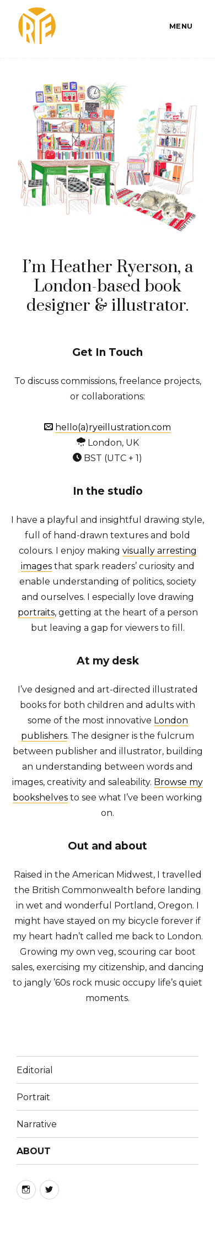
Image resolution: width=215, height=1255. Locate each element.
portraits (36, 612)
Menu (181, 25)
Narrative (37, 1124)
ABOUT (34, 1151)
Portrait (33, 1097)
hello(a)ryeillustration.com (113, 427)
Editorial (35, 1070)
